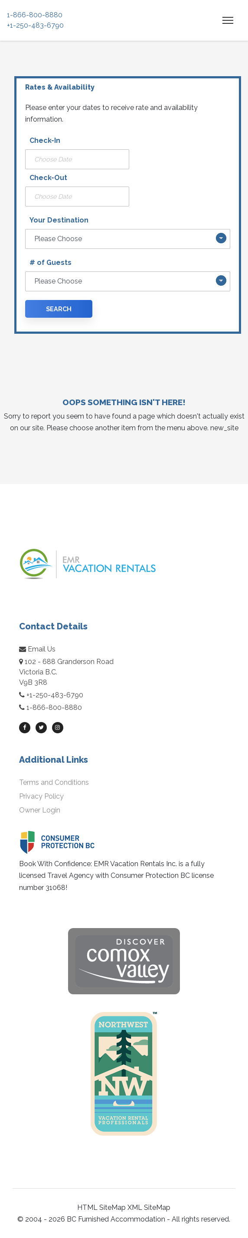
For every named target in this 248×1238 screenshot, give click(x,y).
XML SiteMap (148, 1207)
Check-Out (48, 178)
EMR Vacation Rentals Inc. (135, 864)
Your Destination (58, 220)
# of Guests (50, 262)
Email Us (37, 649)
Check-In (44, 140)
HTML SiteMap (101, 1207)
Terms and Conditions (54, 782)
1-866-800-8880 (34, 15)
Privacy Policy (41, 796)
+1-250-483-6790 (35, 25)
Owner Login (39, 810)
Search (59, 309)
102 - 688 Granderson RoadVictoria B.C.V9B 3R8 (66, 672)
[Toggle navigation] (228, 20)
